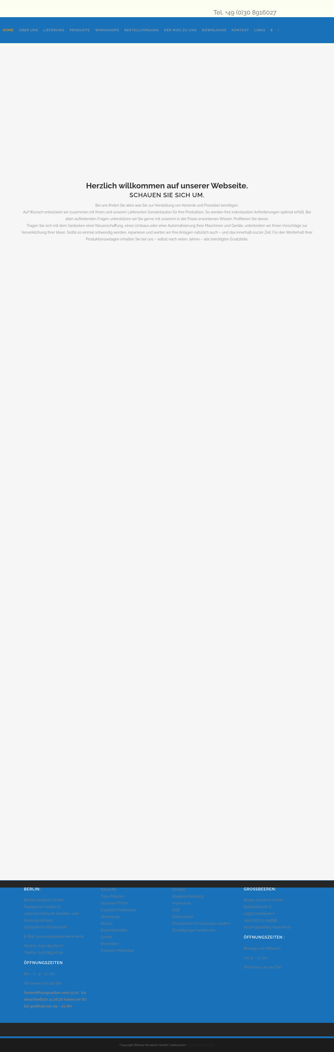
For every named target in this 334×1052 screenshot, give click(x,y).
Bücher (107, 923)
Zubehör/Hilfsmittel (117, 950)
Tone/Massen (112, 896)
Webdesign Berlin (202, 1045)
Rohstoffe (109, 890)
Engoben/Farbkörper (119, 910)
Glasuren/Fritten (115, 903)
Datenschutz (182, 917)
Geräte (106, 937)
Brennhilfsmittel (114, 930)
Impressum (181, 903)
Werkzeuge (110, 917)
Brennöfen (109, 944)
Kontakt (178, 890)
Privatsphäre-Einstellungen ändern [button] (201, 923)
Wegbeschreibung (187, 896)
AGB (175, 910)
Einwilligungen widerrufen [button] (194, 930)
